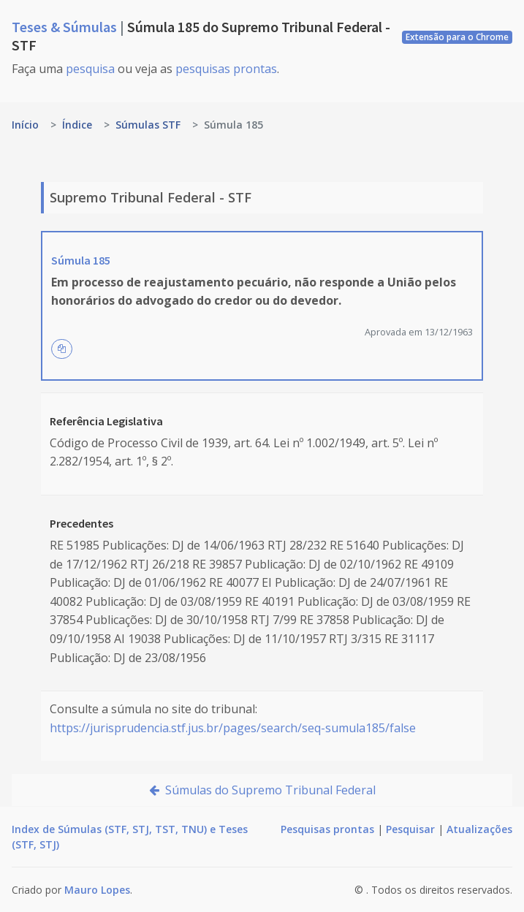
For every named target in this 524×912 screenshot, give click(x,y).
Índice (77, 125)
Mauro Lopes (97, 890)
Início (25, 125)
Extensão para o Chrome (457, 37)
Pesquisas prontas (327, 829)
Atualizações (479, 829)
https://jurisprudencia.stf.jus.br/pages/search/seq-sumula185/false (233, 728)
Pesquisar (410, 829)
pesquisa (90, 69)
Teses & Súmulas (66, 27)
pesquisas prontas (226, 69)
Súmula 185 (80, 260)
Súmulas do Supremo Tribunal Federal (262, 790)
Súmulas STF (148, 125)
